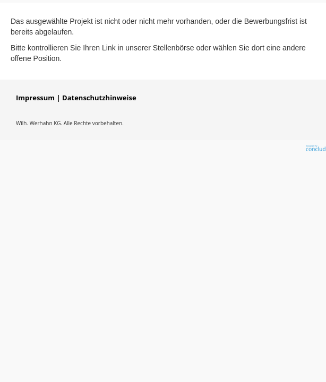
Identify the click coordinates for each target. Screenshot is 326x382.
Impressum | (38, 97)
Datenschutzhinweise (99, 97)
